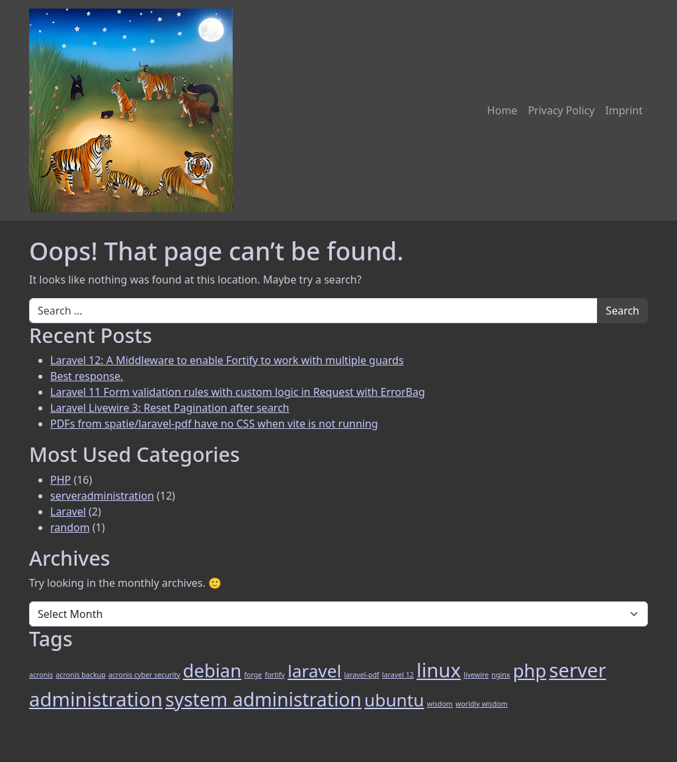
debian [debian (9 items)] (212, 670)
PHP (60, 480)
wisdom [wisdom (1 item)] (440, 703)
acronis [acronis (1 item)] (41, 674)
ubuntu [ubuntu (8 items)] (394, 700)
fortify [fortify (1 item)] (274, 674)
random (70, 527)
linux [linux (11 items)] (439, 670)
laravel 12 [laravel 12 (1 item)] (398, 674)
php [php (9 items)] (530, 670)
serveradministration (102, 495)
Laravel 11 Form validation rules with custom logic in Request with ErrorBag (237, 392)
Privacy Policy (561, 110)
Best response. (86, 376)
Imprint (624, 110)
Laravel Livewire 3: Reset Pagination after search (169, 407)
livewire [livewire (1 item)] (476, 674)
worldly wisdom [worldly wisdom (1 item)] (482, 703)
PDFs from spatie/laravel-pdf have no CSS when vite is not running (214, 423)
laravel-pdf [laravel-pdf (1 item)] (361, 674)
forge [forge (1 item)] (253, 674)
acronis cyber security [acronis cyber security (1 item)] (144, 674)
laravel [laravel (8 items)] (314, 671)
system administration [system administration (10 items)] (263, 699)
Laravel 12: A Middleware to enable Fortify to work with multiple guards (227, 360)
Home (502, 110)
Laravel (68, 511)
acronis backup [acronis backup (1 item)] (80, 674)
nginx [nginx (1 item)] (500, 674)
